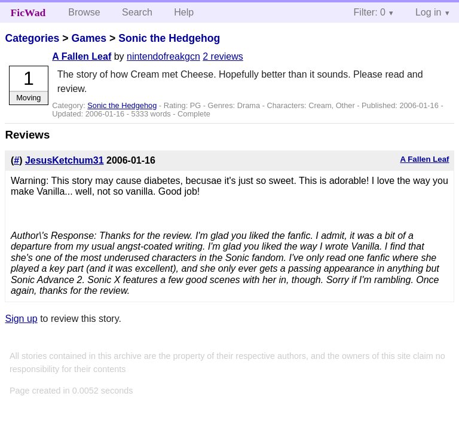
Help (184, 12)
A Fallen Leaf (81, 56)
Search (137, 12)
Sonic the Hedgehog (169, 38)
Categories (32, 38)
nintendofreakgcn (163, 56)
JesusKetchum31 (64, 160)
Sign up (21, 319)
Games (88, 38)
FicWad (28, 13)
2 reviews (223, 56)
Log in (428, 12)
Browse (84, 12)
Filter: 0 (369, 12)
